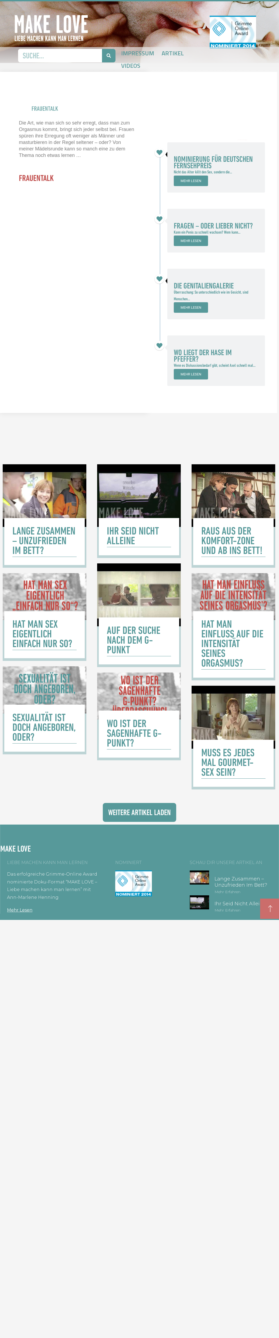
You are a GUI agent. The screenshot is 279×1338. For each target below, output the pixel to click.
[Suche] (108, 55)
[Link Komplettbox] (44, 516)
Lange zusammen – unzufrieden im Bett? (241, 882)
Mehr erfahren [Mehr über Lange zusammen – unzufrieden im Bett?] (227, 891)
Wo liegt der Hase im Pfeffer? (203, 356)
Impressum (137, 53)
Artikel (173, 53)
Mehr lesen (191, 181)
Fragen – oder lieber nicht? (213, 225)
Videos (130, 65)
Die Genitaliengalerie (204, 285)
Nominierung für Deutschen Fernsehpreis (213, 162)
